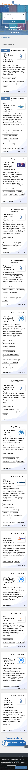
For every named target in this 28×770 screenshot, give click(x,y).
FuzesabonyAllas (5, 37)
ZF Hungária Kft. (19, 312)
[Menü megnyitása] (24, 2)
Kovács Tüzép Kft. (20, 533)
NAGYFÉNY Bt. (19, 613)
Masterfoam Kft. (19, 476)
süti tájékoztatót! (11, 765)
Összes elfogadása (21, 768)
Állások (5, 41)
